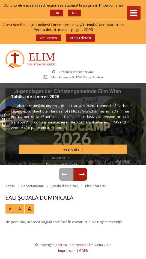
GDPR (83, 250)
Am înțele (48, 38)
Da (56, 13)
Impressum (67, 250)
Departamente (32, 186)
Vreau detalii (80, 37)
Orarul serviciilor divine (73, 72)
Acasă (10, 186)
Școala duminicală (64, 186)
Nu (74, 13)
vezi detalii (73, 149)
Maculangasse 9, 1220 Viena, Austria (73, 77)
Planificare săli (96, 186)
